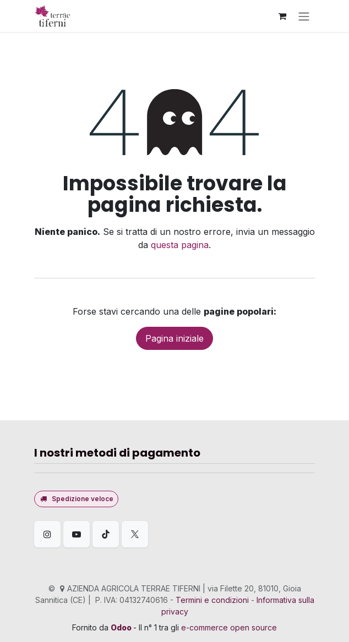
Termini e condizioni (212, 600)
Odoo (122, 627)
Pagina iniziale (174, 338)
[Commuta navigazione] (304, 16)
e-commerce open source (229, 627)
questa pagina (180, 244)
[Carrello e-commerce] (282, 16)
